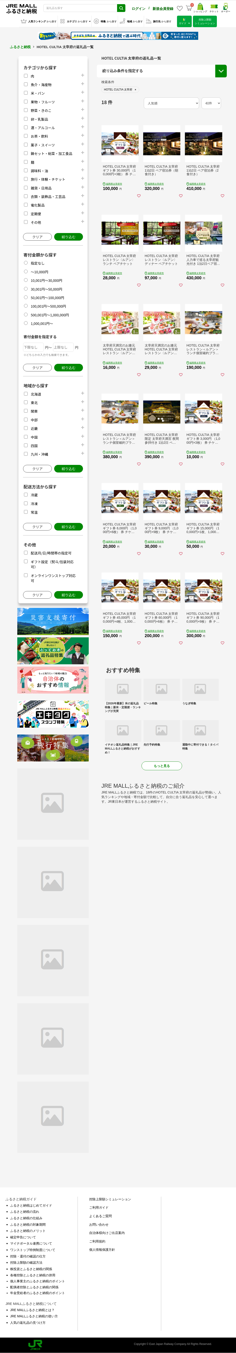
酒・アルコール (43, 127)
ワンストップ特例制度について (32, 1250)
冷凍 (34, 503)
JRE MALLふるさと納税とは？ (32, 1310)
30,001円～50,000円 (46, 289)
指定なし (37, 263)
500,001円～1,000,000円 (50, 314)
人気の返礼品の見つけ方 (28, 1322)
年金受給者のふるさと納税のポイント (37, 1293)
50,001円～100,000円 (47, 297)
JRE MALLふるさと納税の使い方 (34, 1316)
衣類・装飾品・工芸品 (48, 196)
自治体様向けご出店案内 (107, 1233)
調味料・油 (39, 170)
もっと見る (162, 766)
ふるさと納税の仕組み (26, 1218)
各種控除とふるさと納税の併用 (32, 1275)
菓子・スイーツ (43, 145)
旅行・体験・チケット (48, 179)
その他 (36, 222)
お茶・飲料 (39, 136)
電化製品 (37, 205)
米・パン (38, 93)
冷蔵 (34, 495)
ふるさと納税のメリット (28, 1231)
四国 (34, 445)
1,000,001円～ (42, 323)
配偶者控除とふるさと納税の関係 (34, 1287)
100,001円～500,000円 (48, 306)
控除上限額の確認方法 (26, 1262)
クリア (37, 236)
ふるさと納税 (20, 47)
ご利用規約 (97, 1241)
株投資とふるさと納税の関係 (31, 1269)
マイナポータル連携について (31, 1243)
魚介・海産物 (41, 84)
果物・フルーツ (43, 101)
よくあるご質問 (100, 1216)
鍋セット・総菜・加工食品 (51, 153)
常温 (34, 512)
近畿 (34, 428)
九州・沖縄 (39, 454)
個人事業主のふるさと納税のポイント (37, 1281)
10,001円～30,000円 (46, 280)
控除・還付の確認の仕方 (28, 1256)
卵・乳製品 (39, 119)
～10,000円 (39, 271)
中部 (34, 419)
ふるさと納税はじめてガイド (31, 1205)
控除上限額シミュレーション (110, 1199)
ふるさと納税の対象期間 (28, 1224)
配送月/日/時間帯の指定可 (51, 553)
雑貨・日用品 (41, 188)
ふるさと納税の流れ (24, 1211)
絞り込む (68, 236)
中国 (34, 437)
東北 (34, 402)
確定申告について (23, 1237)
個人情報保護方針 (102, 1249)
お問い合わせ (99, 1224)
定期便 (36, 213)
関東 (34, 411)
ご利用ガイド (99, 1207)
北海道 (36, 394)
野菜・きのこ (41, 110)
